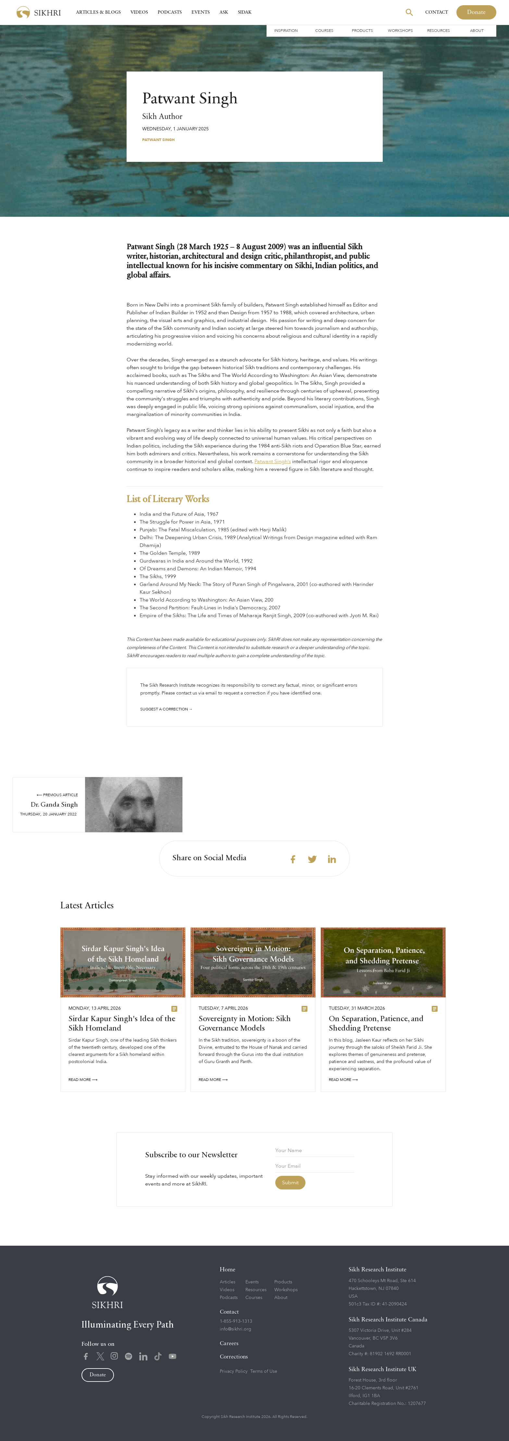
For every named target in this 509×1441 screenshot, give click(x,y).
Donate (476, 12)
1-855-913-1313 (236, 1321)
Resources (438, 30)
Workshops (400, 30)
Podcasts (170, 12)
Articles (227, 1282)
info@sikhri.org (235, 1329)
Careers (229, 1343)
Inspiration (286, 30)
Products (362, 30)
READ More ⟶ (82, 1083)
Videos (139, 12)
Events (201, 12)
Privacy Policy (234, 1371)
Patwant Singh (158, 139)
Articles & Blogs (98, 12)
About (477, 30)
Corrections (234, 1357)
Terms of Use (263, 1371)
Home (227, 1270)
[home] (39, 12)
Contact (436, 12)
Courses (324, 30)
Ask (223, 12)
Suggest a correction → (166, 709)
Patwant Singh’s (273, 461)
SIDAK (245, 12)
